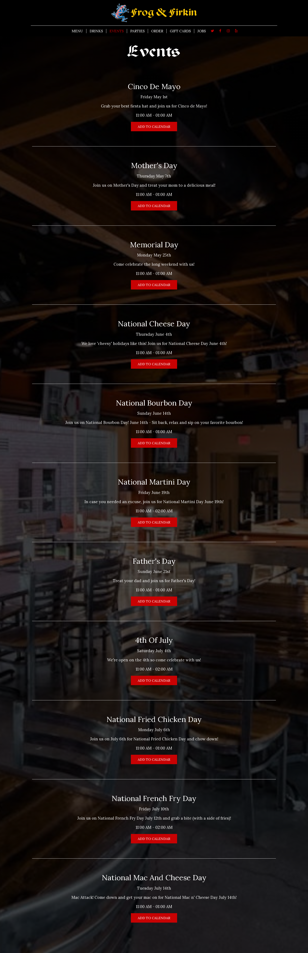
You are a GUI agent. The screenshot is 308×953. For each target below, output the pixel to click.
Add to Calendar (154, 126)
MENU (77, 31)
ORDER (157, 31)
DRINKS (96, 31)
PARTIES (137, 31)
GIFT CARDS (180, 31)
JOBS (201, 31)
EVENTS (117, 31)
